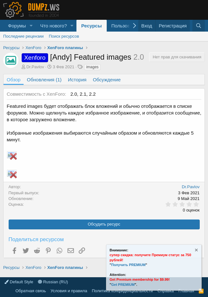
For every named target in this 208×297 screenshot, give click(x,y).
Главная (186, 290)
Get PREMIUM (122, 284)
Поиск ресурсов (64, 36)
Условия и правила (69, 290)
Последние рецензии (23, 36)
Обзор (13, 79)
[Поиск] (198, 26)
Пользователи (127, 25)
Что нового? (53, 25)
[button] (30, 26)
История (77, 79)
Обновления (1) (44, 79)
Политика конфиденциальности (122, 290)
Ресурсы (91, 25)
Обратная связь (30, 290)
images (92, 67)
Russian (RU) (53, 281)
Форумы (17, 25)
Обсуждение (106, 79)
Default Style (18, 281)
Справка (166, 290)
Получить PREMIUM (128, 265)
